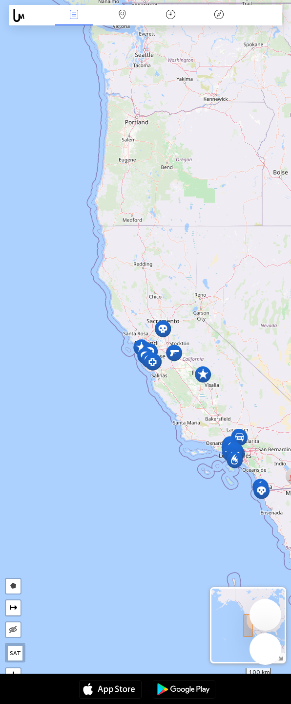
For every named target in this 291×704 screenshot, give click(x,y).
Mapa (122, 15)
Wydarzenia (74, 15)
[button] (234, 459)
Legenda (219, 15)
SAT (15, 653)
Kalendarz (171, 15)
